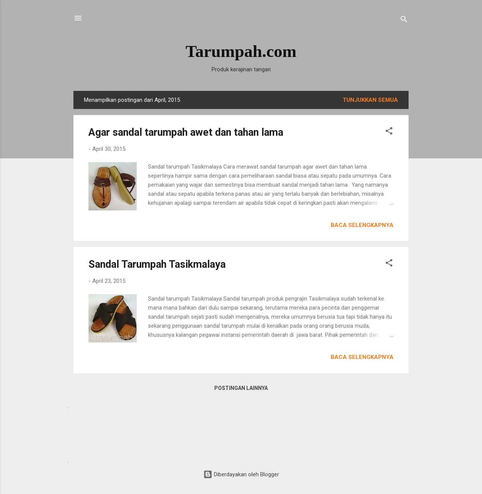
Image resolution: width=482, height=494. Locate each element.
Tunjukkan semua (370, 100)
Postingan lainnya (241, 388)
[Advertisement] (241, 433)
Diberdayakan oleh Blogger (241, 474)
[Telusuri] (404, 20)
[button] (389, 132)
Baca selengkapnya (362, 225)
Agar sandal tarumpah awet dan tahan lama (185, 132)
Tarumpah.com (241, 51)
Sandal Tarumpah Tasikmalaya (157, 264)
